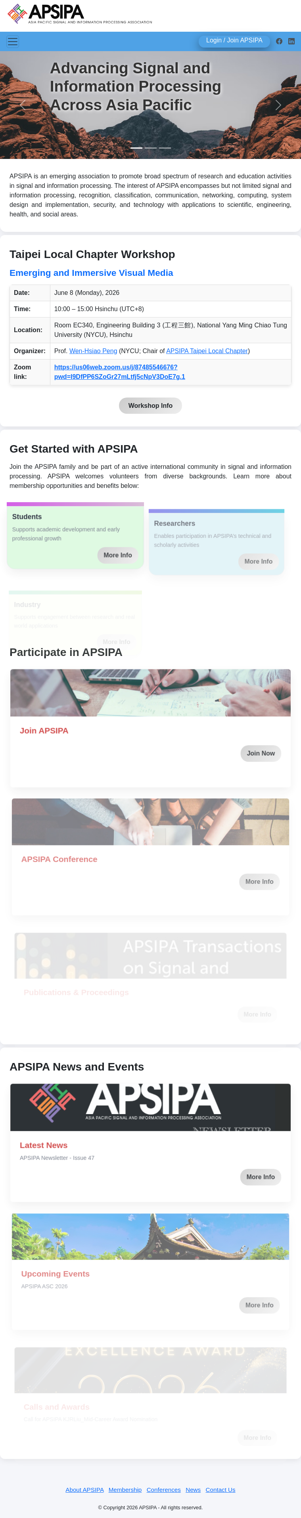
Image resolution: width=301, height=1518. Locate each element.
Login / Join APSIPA (234, 40)
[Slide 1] (136, 148)
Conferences (164, 1489)
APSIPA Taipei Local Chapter (207, 351)
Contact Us (221, 1489)
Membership (125, 1489)
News (193, 1489)
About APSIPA (84, 1489)
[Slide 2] (151, 148)
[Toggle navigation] (12, 41)
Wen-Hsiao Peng (93, 351)
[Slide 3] (165, 148)
